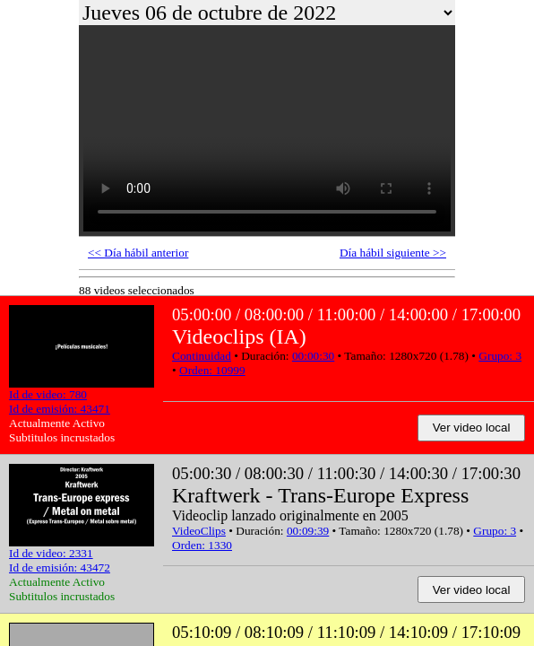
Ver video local (472, 427)
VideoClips (199, 530)
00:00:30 (313, 355)
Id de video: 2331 (51, 553)
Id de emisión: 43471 (59, 408)
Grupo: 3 (499, 355)
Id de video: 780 (48, 394)
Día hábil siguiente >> (393, 252)
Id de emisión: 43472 (59, 567)
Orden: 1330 (202, 545)
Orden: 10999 (212, 370)
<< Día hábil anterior (138, 252)
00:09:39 (308, 530)
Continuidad (201, 355)
